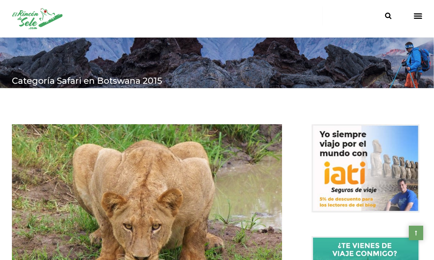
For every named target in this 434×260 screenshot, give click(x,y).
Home (20, 105)
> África (46, 105)
